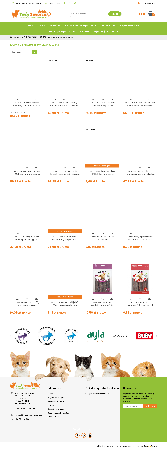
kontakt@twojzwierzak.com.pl (26, 3)
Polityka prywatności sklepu (97, 393)
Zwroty (51, 405)
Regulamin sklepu (56, 397)
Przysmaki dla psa (129, 25)
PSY (30, 25)
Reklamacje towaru (56, 401)
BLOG (115, 31)
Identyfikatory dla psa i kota (80, 25)
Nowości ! (54, 25)
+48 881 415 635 (52, 3)
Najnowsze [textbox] (16, 52)
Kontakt (84, 31)
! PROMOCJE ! (107, 25)
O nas (50, 393)
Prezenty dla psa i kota (62, 31)
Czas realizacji (54, 417)
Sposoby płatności (56, 409)
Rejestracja (101, 31)
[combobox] (23, 52)
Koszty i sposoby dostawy (59, 413)
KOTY (41, 25)
